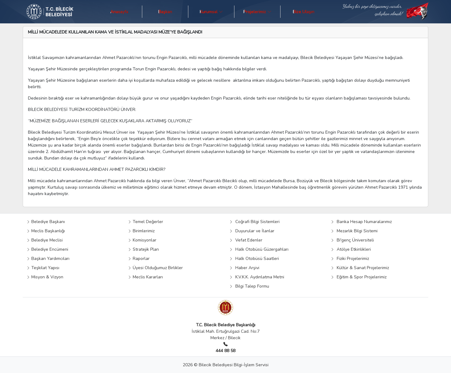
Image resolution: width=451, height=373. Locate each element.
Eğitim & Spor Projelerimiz (358, 277)
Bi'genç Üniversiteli (352, 240)
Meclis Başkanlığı (45, 231)
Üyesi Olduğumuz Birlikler (155, 268)
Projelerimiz (257, 11)
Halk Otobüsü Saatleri (254, 258)
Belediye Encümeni (47, 249)
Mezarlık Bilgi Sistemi (354, 231)
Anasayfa (119, 11)
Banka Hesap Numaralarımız (361, 222)
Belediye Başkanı (45, 222)
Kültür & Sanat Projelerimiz (360, 268)
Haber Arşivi (244, 268)
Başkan (165, 11)
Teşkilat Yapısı (42, 268)
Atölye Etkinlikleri (351, 249)
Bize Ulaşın (303, 11)
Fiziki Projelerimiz (350, 258)
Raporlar (139, 258)
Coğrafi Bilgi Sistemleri (254, 222)
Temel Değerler (145, 222)
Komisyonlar (142, 240)
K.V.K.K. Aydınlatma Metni (256, 277)
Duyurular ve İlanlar (251, 231)
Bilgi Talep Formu (249, 286)
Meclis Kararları (145, 277)
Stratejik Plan (143, 249)
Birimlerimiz (141, 231)
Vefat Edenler (245, 240)
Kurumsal (211, 11)
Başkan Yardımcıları (47, 258)
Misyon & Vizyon (44, 277)
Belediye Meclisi (44, 240)
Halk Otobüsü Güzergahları (258, 249)
